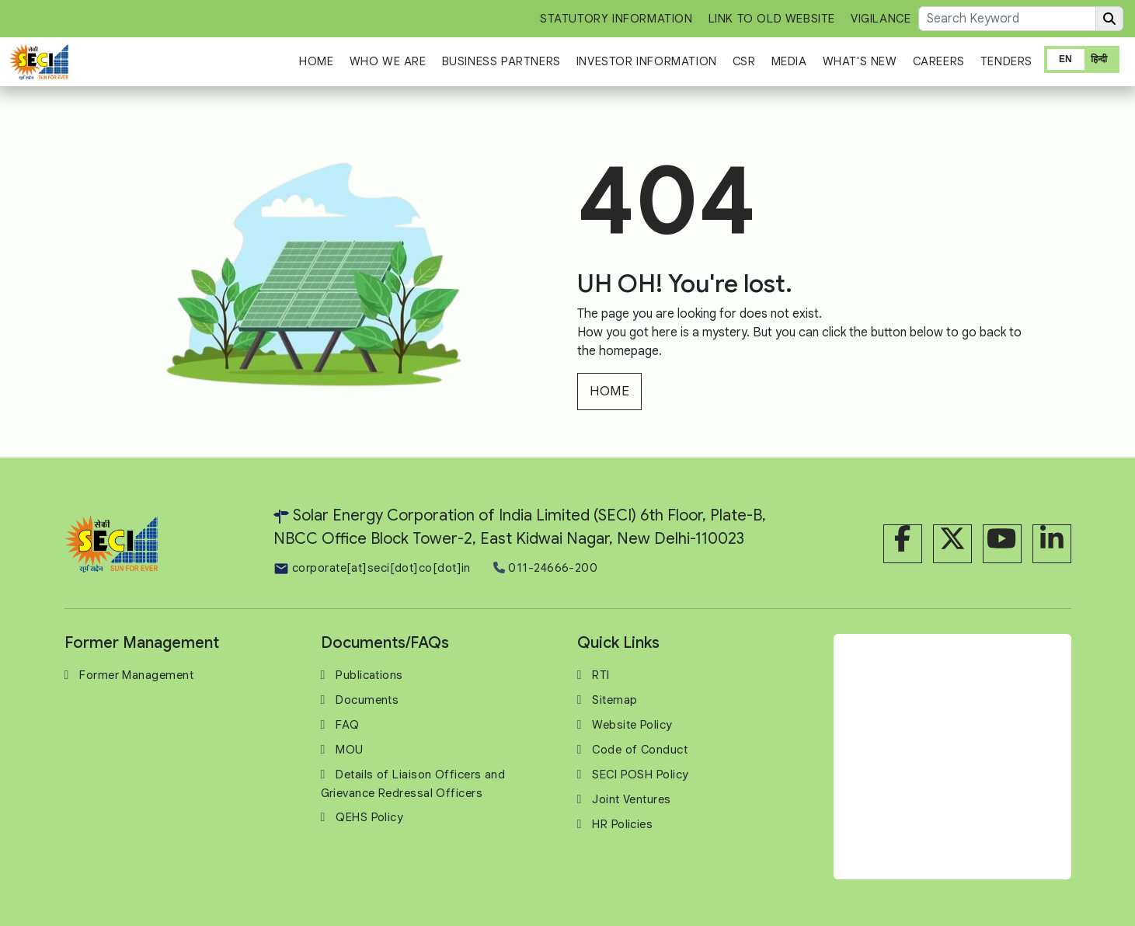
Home (316, 61)
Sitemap (614, 700)
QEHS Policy (369, 817)
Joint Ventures (631, 799)
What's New (860, 61)
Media (789, 61)
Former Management (136, 675)
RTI (600, 675)
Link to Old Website (772, 19)
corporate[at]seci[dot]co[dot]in (372, 568)
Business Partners (501, 61)
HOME (609, 391)
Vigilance (880, 19)
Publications (369, 675)
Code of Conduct (640, 750)
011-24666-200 (545, 568)
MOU (349, 750)
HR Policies (622, 824)
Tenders (1006, 61)
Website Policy (632, 725)
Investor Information (646, 61)
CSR (744, 61)
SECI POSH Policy (640, 775)
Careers (939, 61)
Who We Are (388, 61)
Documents (367, 700)
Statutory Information (616, 19)
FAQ (347, 725)
